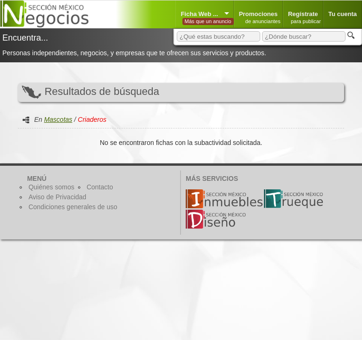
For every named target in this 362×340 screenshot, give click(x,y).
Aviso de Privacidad (57, 197)
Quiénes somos (51, 187)
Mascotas (58, 119)
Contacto (100, 187)
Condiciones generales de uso (72, 207)
